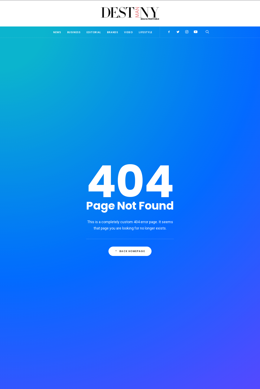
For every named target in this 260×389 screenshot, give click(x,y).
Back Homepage (130, 130)
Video (128, 32)
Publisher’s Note (127, 218)
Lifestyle (145, 32)
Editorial (94, 32)
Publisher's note (190, 306)
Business (74, 32)
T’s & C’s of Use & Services (129, 361)
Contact (152, 361)
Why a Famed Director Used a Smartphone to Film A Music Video (75, 224)
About (106, 361)
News (57, 32)
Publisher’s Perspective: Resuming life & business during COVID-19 (125, 319)
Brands (112, 32)
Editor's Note (188, 311)
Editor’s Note (100, 308)
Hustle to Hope (101, 330)
